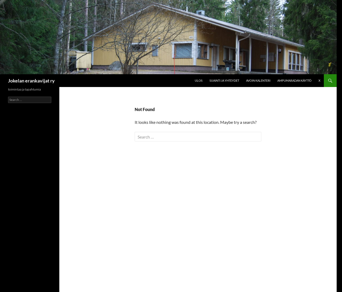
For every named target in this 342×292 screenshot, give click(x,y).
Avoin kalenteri (258, 80)
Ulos (199, 80)
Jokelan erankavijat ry (31, 81)
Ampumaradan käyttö (294, 80)
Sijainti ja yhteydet (224, 80)
